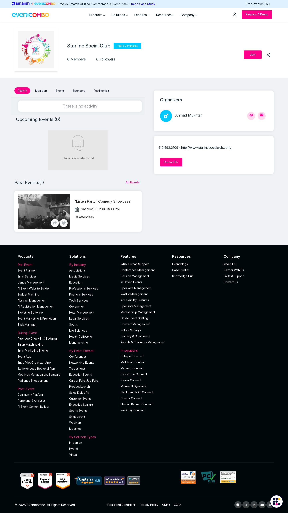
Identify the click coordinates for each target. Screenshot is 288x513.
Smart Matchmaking (30, 344)
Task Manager (27, 324)
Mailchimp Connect (133, 362)
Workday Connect (133, 410)
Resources (165, 15)
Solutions (119, 15)
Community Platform (31, 394)
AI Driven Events (131, 282)
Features (142, 15)
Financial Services (81, 294)
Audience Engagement (33, 380)
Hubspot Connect (132, 356)
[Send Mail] (262, 116)
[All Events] (133, 182)
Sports (73, 324)
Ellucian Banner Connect (137, 404)
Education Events (80, 374)
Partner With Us (234, 270)
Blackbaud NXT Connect (137, 392)
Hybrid (73, 448)
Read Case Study (143, 4)
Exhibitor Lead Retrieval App (36, 368)
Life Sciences (78, 330)
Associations (77, 270)
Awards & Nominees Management (143, 342)
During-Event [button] (41, 333)
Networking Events (81, 362)
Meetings (75, 428)
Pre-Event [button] (41, 265)
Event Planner (27, 270)
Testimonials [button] (101, 90)
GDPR (166, 504)
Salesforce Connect (134, 374)
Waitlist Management (134, 294)
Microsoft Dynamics (133, 386)
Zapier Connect (131, 380)
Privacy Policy (149, 504)
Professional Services (83, 288)
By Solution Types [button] (92, 437)
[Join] (253, 54)
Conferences (78, 356)
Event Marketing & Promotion (37, 318)
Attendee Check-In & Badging (37, 338)
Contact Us (231, 282)
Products (97, 15)
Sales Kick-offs (79, 392)
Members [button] (41, 90)
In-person (75, 442)
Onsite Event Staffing (134, 318)
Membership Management (138, 312)
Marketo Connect (132, 368)
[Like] (64, 223)
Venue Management (31, 282)
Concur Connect (131, 398)
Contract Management (135, 324)
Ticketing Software (30, 312)
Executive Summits (81, 404)
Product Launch (79, 386)
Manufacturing (78, 342)
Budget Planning (28, 294)
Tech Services (78, 300)
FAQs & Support (234, 276)
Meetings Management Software (39, 374)
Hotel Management (81, 312)
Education (75, 282)
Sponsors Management (136, 306)
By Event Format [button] (92, 351)
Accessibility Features (135, 300)
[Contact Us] (171, 162)
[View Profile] (251, 116)
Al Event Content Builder (33, 406)
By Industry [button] (92, 265)
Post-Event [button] (41, 389)
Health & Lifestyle (80, 336)
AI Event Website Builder (34, 288)
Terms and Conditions (121, 504)
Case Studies (181, 270)
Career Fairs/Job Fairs (83, 380)
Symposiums (77, 416)
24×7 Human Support (135, 264)
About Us (230, 264)
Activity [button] (22, 90)
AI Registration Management (36, 306)
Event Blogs (180, 264)
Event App (24, 356)
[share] (268, 55)
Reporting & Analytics (32, 400)
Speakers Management (136, 288)
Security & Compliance (135, 336)
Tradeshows (77, 368)
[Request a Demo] (257, 14)
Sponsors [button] (79, 90)
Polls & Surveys (131, 330)
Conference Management (138, 270)
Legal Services (79, 318)
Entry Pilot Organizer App (34, 362)
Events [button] (60, 90)
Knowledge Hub (183, 276)
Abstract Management (32, 300)
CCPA (177, 504)
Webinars (75, 422)
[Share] (55, 223)
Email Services (27, 276)
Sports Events (78, 410)
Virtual (73, 454)
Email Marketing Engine (33, 350)
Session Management (135, 276)
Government (77, 306)
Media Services (79, 276)
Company (189, 15)
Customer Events (80, 398)
